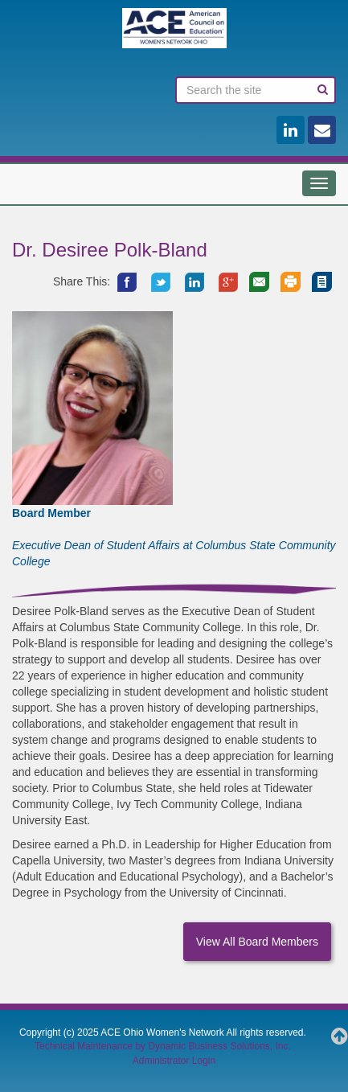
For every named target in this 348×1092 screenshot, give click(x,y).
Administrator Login (174, 1060)
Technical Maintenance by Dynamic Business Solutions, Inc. (163, 1046)
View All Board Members (257, 941)
